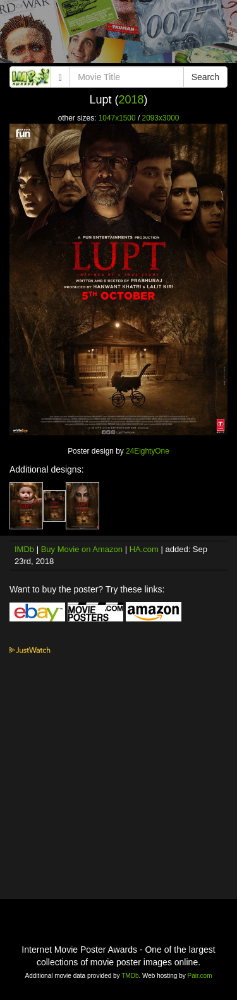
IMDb (24, 549)
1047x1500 (117, 118)
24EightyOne (147, 451)
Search (205, 77)
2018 (130, 99)
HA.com (144, 549)
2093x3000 (160, 118)
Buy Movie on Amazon (82, 549)
